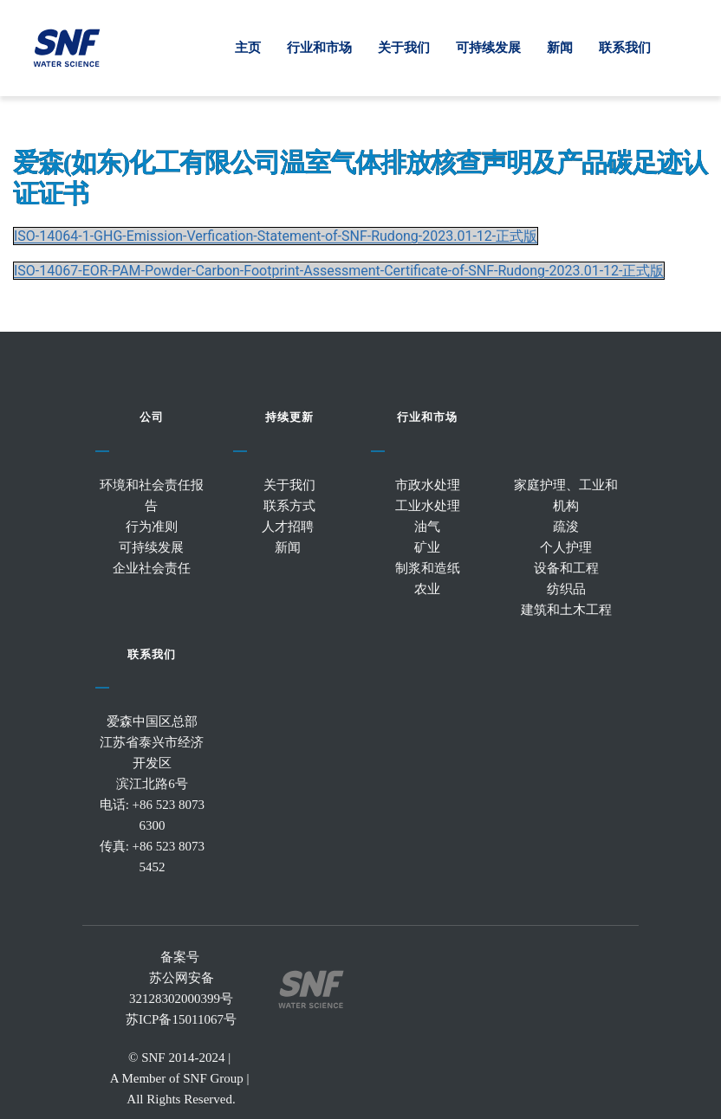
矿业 (427, 548)
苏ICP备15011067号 (181, 1020)
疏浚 (566, 527)
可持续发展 (151, 548)
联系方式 (289, 507)
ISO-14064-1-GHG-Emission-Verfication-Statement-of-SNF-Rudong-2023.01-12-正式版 (275, 236)
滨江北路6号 (152, 785)
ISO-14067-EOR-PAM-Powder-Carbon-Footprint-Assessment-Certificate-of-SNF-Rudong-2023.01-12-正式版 (339, 270)
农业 (427, 590)
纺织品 (566, 590)
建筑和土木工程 (566, 611)
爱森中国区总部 (152, 722)
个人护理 (566, 548)
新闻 (289, 548)
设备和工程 (566, 569)
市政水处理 (427, 486)
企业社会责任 (152, 569)
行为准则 (152, 527)
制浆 (408, 569)
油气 (427, 527)
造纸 (447, 569)
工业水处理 (427, 507)
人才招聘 (289, 527)
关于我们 (289, 486)
